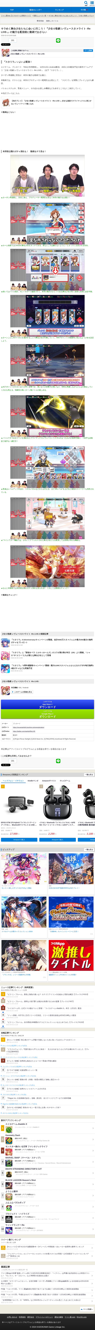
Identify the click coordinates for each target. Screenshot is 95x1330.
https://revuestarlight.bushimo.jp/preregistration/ (28, 727)
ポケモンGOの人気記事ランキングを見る (15, 1113)
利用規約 (22, 1317)
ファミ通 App (9, 3)
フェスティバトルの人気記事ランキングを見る (17, 1066)
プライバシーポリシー (44, 1317)
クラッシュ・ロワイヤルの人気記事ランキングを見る (19, 1076)
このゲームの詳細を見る (23, 692)
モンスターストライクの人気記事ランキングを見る (18, 1085)
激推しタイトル (52, 21)
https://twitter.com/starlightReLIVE (24, 731)
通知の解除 (58, 1317)
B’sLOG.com (82, 1317)
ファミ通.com (70, 1317)
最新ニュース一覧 (39, 16)
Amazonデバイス (49, 781)
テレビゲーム (65, 781)
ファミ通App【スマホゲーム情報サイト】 (16, 16)
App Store (47, 705)
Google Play (47, 714)
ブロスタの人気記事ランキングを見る (14, 1094)
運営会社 (30, 1317)
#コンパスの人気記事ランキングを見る (14, 1045)
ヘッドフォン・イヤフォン (13, 781)
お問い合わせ (12, 1317)
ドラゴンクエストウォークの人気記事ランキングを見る (19, 1057)
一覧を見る (89, 775)
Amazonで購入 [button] (19, 840)
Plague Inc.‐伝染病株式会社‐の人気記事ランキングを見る (19, 1104)
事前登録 (40, 21)
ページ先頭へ (88, 1309)
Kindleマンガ (33, 781)
